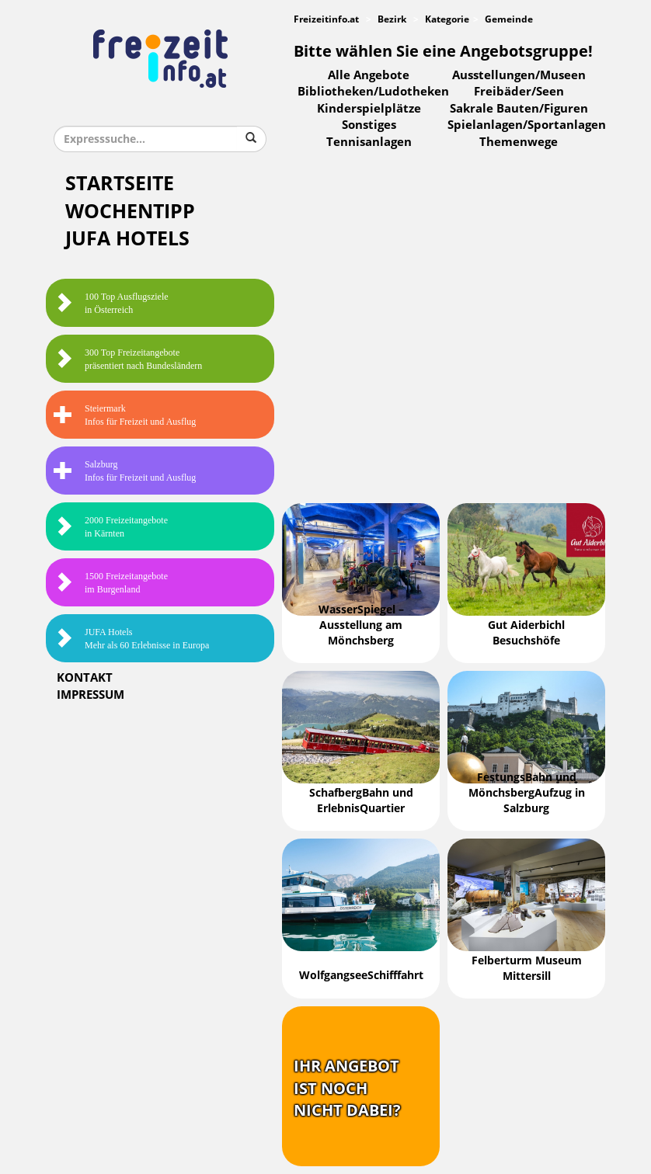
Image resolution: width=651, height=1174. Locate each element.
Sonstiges (369, 125)
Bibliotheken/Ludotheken (373, 92)
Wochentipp (130, 211)
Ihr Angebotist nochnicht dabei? (347, 1088)
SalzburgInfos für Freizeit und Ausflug (125, 471)
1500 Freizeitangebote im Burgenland (111, 583)
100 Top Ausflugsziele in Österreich (111, 303)
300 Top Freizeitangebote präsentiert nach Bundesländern (128, 359)
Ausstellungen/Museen (519, 75)
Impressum (90, 695)
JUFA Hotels (127, 239)
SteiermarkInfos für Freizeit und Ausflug (125, 415)
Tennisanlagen (369, 142)
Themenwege (518, 142)
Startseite (119, 183)
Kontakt (85, 678)
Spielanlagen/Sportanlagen (526, 125)
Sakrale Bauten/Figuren (519, 109)
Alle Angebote (368, 75)
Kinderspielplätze (369, 109)
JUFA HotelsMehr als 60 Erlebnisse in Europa (131, 639)
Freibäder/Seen (519, 92)
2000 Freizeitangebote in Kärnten (111, 527)
